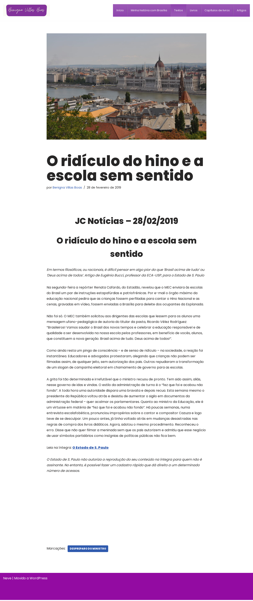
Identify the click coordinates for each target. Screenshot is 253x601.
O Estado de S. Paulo (90, 448)
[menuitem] (120, 10)
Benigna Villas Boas (67, 187)
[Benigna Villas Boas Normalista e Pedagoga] (26, 10)
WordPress (38, 579)
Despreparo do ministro (88, 549)
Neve (7, 579)
